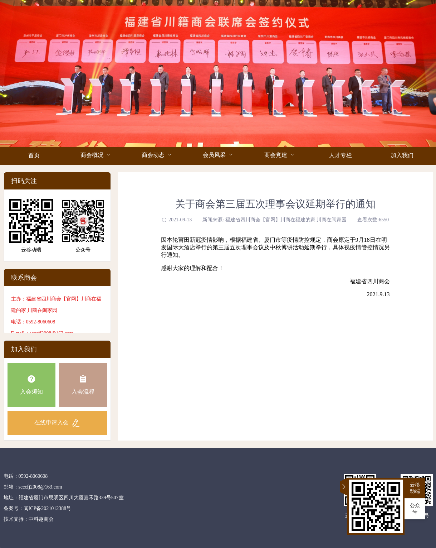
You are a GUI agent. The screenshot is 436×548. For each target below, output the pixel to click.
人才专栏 (340, 155)
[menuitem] (34, 156)
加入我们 (402, 155)
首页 (34, 155)
